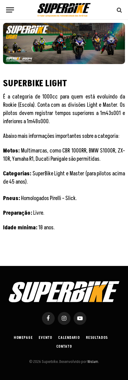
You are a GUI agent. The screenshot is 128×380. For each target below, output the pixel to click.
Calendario (69, 337)
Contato (64, 346)
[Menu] (10, 10)
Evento (45, 337)
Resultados (97, 337)
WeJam (92, 361)
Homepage (23, 337)
